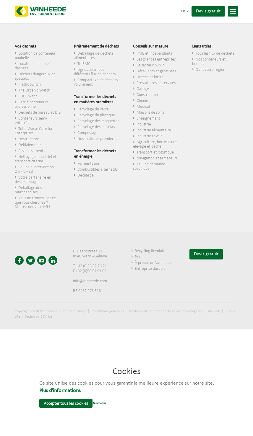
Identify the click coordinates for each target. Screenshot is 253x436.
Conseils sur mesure (150, 46)
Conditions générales (108, 311)
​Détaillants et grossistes (156, 71)
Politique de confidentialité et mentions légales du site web (174, 311)
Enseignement (148, 118)
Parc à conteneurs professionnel (31, 104)
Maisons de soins (150, 112)
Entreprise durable (150, 269)
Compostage (87, 133)
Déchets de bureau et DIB (39, 112)
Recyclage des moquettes (98, 121)
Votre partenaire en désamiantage (33, 179)
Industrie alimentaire (154, 130)
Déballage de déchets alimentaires (93, 55)
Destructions (28, 139)
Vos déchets (25, 46)
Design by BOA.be (38, 317)
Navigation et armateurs (157, 158)
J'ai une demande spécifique (149, 166)
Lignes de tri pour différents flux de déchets (95, 72)
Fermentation (88, 163)
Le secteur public (150, 65)
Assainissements (31, 151)
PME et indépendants (154, 53)
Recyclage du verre (93, 109)
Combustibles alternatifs (97, 169)
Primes (140, 257)
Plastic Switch (29, 84)
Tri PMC (83, 64)
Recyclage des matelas (96, 127)
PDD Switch (28, 96)
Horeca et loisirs (150, 77)
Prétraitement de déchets (96, 46)
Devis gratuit (208, 11)
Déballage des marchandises (28, 190)
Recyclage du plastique (96, 115)
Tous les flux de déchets (215, 53)
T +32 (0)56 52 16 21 (90, 266)
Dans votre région (210, 70)
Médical (143, 106)
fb (185, 11)
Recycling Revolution (151, 251)
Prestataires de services (156, 83)
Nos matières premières (97, 139)
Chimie (142, 101)
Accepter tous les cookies (66, 403)
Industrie (144, 124)
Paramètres (99, 403)
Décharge (85, 175)
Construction (147, 95)
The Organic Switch (34, 90)
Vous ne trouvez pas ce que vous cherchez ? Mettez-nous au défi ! (35, 202)
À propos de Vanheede (153, 263)
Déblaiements (29, 145)
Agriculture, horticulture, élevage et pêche (155, 144)
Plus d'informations (60, 390)
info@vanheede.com (90, 281)
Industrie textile (150, 136)
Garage (143, 89)
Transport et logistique (155, 152)
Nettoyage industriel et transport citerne (35, 159)
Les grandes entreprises (156, 59)
